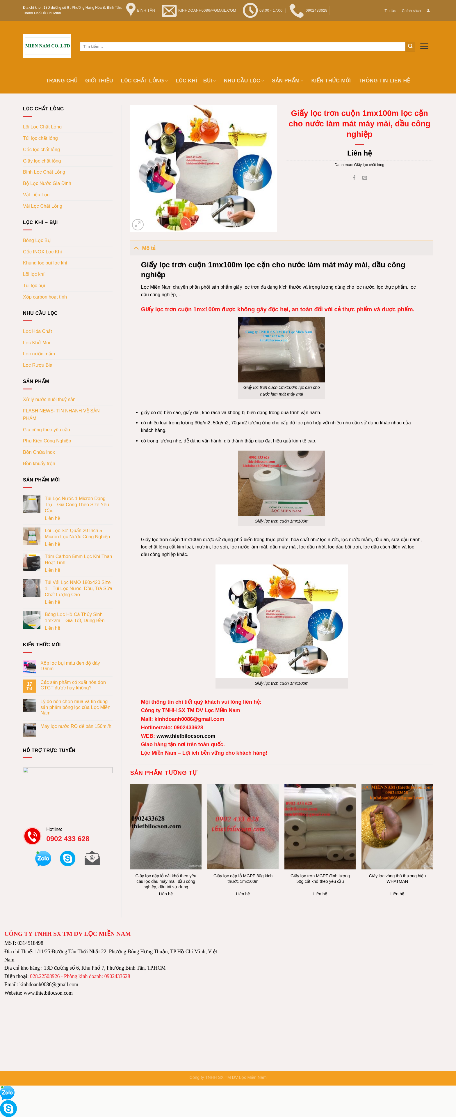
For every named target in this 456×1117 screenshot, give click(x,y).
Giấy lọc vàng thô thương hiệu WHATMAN (397, 879)
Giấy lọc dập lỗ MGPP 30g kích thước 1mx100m (242, 879)
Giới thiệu (99, 81)
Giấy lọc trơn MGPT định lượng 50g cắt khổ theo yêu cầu (320, 879)
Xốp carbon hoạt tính (45, 296)
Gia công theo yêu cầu (46, 429)
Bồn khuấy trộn (39, 463)
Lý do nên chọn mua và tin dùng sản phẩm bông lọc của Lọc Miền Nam (75, 707)
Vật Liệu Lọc (36, 194)
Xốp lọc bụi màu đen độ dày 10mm (70, 665)
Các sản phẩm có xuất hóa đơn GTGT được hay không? (73, 685)
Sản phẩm (288, 81)
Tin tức (390, 10)
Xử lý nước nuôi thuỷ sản (49, 399)
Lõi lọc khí (33, 274)
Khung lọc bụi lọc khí (45, 262)
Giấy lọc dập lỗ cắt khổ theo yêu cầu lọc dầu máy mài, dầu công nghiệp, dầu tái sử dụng (166, 881)
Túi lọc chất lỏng (40, 138)
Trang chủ (61, 81)
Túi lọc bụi (34, 285)
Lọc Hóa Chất (37, 331)
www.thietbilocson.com (185, 736)
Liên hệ (52, 518)
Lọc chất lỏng (144, 81)
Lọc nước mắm (39, 353)
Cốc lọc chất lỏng (41, 149)
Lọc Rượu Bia (37, 365)
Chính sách (411, 10)
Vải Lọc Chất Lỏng (42, 206)
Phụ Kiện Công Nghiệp (47, 440)
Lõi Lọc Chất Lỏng (42, 126)
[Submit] (410, 47)
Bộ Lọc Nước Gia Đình (47, 183)
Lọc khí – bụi (196, 81)
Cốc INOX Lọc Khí (42, 251)
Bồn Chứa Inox (39, 452)
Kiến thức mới (331, 81)
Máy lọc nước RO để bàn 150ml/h (75, 726)
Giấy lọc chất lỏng (42, 160)
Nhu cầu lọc (244, 81)
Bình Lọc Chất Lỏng (44, 171)
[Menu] (424, 46)
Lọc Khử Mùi (36, 342)
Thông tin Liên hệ (384, 81)
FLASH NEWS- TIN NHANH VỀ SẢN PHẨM (61, 414)
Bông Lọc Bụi (37, 240)
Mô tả (143, 247)
